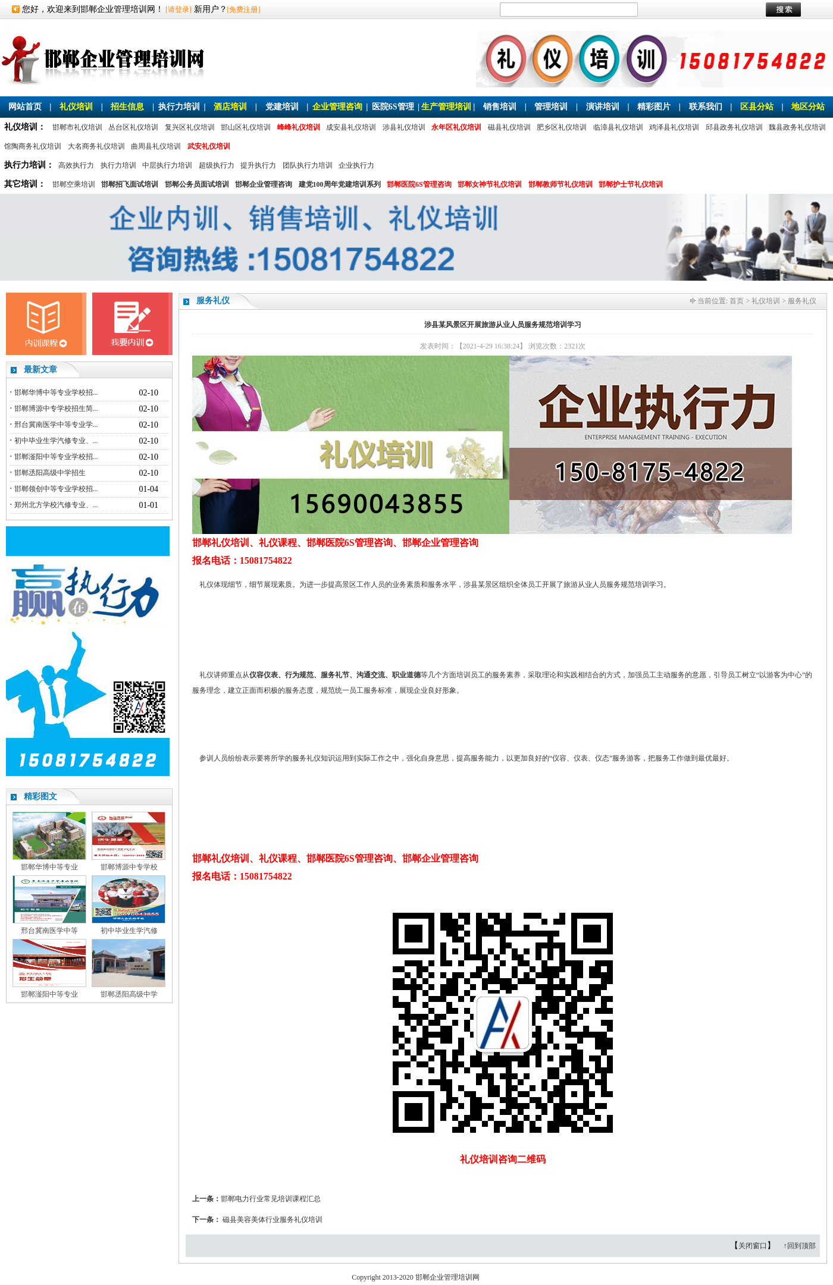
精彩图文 (40, 796)
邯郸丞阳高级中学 (129, 994)
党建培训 (282, 106)
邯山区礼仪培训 (246, 127)
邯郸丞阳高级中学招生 (50, 473)
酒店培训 (230, 106)
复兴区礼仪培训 (190, 127)
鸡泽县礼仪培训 (674, 127)
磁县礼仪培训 (509, 127)
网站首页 (25, 106)
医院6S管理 (393, 106)
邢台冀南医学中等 (49, 930)
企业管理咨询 (337, 106)
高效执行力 (76, 165)
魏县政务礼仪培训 (797, 127)
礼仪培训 (76, 106)
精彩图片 (654, 106)
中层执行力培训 (167, 165)
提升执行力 (258, 165)
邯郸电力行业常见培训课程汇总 (271, 1199)
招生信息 (127, 106)
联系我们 (705, 106)
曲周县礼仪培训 (156, 146)
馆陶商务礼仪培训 (32, 146)
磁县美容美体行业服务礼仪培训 (272, 1219)
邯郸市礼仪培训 (77, 127)
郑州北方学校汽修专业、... (56, 505)
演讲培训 (602, 106)
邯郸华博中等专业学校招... (56, 392)
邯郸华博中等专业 (49, 867)
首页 (736, 301)
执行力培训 (179, 106)
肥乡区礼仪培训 (562, 127)
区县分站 (757, 106)
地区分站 (808, 106)
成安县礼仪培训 (351, 127)
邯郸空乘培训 (73, 184)
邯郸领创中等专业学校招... (56, 489)
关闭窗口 (752, 1246)
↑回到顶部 (800, 1246)
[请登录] (178, 9)
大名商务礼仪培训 (96, 146)
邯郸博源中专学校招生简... (56, 408)
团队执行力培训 (308, 165)
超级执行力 (216, 165)
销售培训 (499, 106)
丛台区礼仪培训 (133, 127)
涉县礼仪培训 (404, 127)
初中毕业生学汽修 (129, 930)
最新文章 (40, 369)
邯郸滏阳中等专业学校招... (56, 457)
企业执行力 (356, 165)
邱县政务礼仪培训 (734, 127)
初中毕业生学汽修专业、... (56, 440)
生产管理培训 (446, 106)
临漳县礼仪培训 (618, 127)
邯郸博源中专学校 (129, 867)
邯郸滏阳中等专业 (49, 994)
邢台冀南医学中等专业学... (56, 424)
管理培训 (551, 106)
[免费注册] (244, 9)
